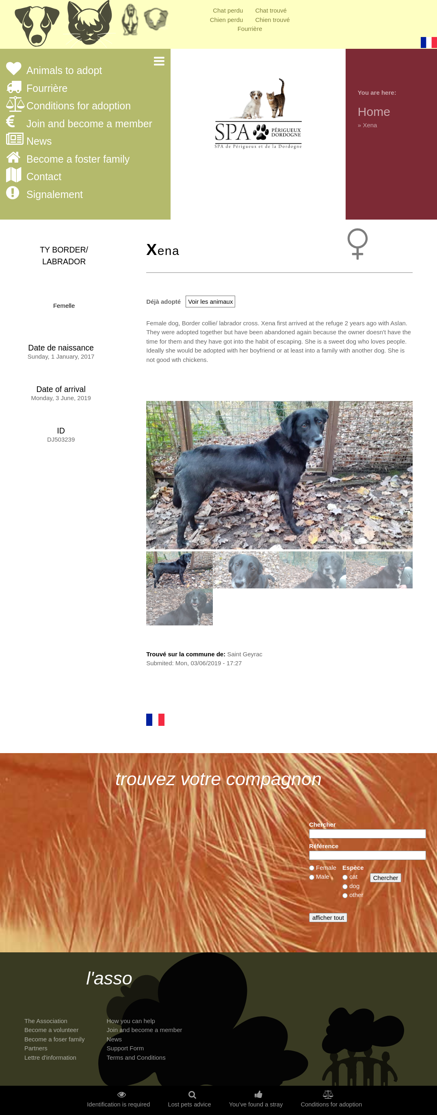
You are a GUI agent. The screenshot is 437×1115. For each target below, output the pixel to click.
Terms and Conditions (136, 1057)
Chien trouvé (272, 19)
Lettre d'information (50, 1057)
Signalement (54, 194)
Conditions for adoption (78, 106)
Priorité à (158, 22)
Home (374, 111)
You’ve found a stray (256, 1105)
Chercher (322, 824)
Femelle (64, 305)
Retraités (130, 22)
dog (354, 885)
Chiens (36, 26)
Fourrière (250, 28)
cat (353, 876)
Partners (36, 1048)
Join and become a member (89, 124)
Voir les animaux (210, 301)
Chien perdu (226, 19)
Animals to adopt (64, 70)
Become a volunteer (51, 1029)
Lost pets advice (189, 1105)
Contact (43, 177)
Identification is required (118, 1105)
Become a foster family (78, 159)
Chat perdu (228, 10)
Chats (89, 26)
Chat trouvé (271, 10)
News (39, 141)
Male (322, 876)
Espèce (353, 867)
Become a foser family (54, 1039)
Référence (324, 846)
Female (326, 867)
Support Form (125, 1048)
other (356, 894)
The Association (45, 1020)
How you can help (131, 1020)
